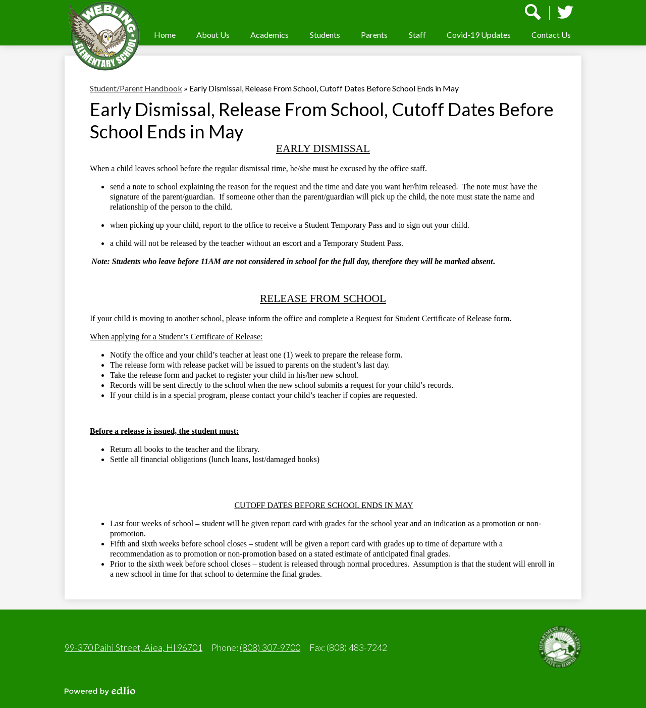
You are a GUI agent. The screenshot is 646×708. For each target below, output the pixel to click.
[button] (213, 34)
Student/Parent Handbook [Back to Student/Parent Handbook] (136, 88)
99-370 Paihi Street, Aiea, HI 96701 (133, 647)
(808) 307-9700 (270, 647)
